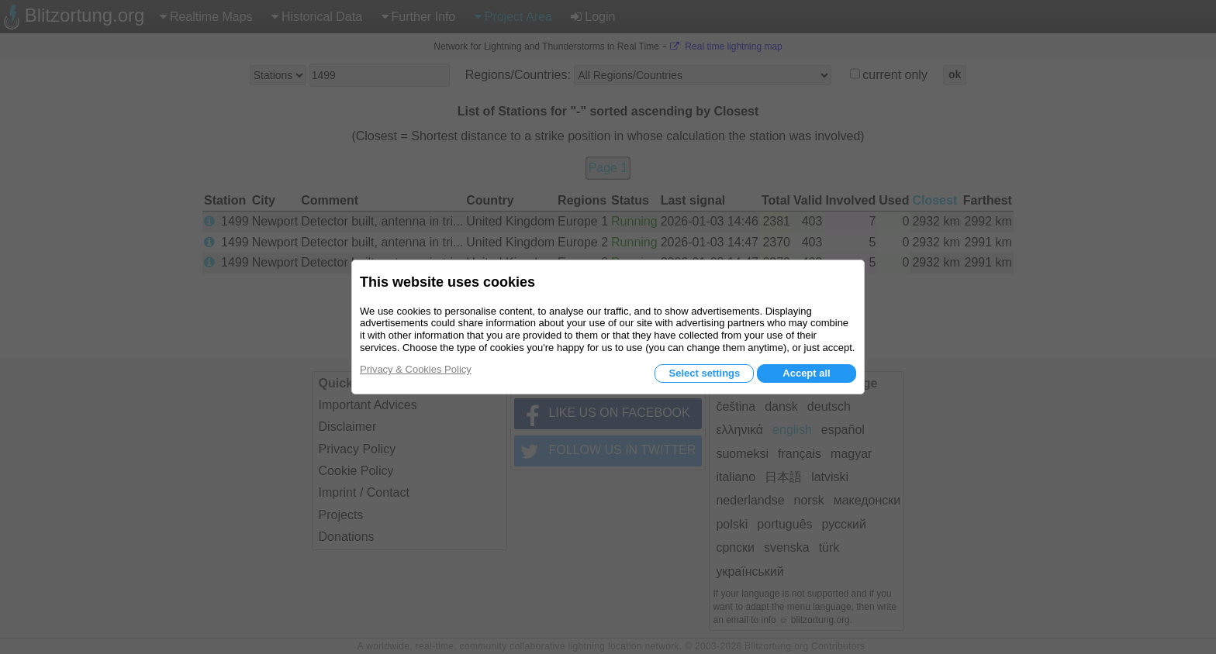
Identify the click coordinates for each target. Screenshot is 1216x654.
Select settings (704, 373)
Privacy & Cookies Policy (416, 369)
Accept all (806, 373)
